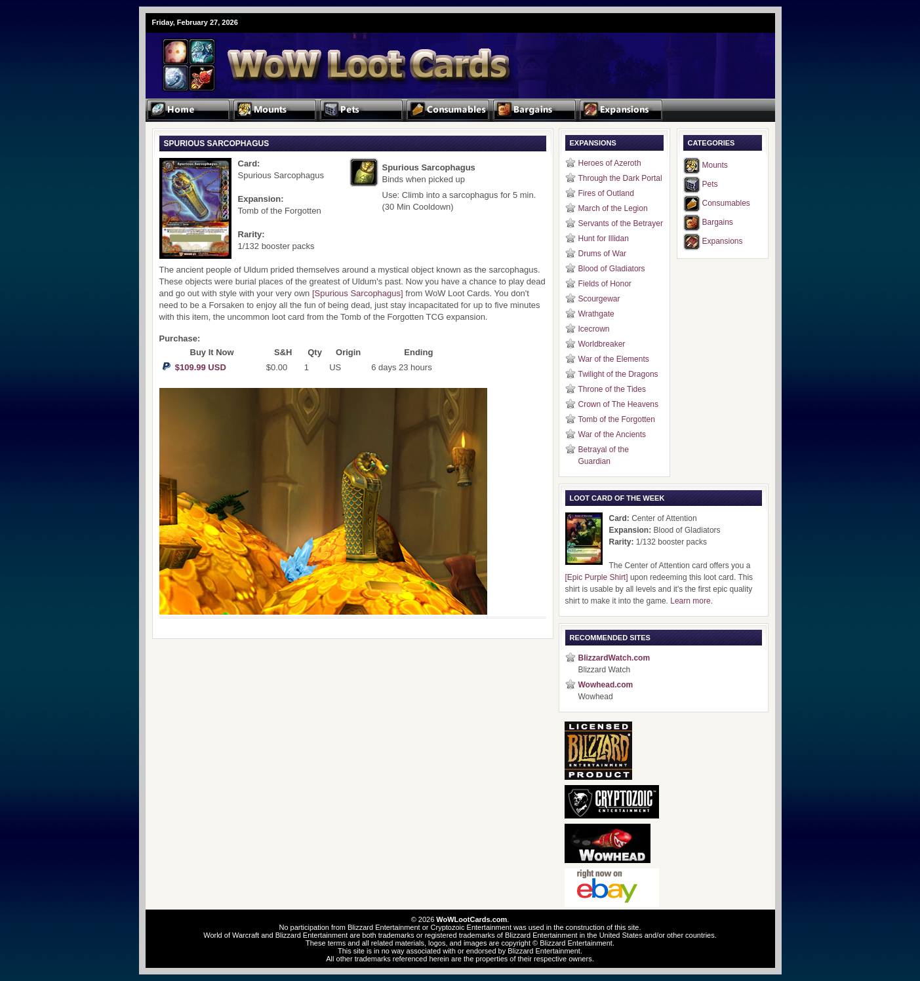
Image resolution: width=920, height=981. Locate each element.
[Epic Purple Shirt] (596, 577)
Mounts (715, 165)
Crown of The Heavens (618, 404)
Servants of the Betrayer (620, 223)
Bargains (717, 222)
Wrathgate (596, 313)
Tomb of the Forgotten (616, 419)
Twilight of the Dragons (618, 374)
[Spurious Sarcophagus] (357, 293)
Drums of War (602, 253)
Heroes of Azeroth (609, 163)
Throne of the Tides (612, 389)
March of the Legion (613, 208)
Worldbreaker (602, 344)
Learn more (690, 601)
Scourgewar (599, 298)
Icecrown (594, 329)
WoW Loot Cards (303, 56)
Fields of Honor (604, 283)
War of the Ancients (612, 434)
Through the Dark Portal (620, 178)
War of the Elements (613, 359)
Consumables (726, 203)
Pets (710, 184)
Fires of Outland (606, 193)
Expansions (722, 241)
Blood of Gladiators (611, 268)
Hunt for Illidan (603, 238)
